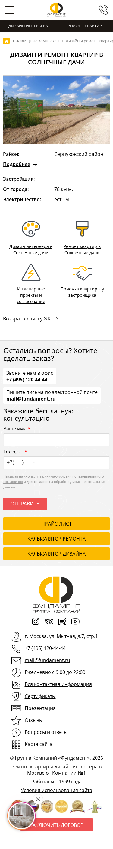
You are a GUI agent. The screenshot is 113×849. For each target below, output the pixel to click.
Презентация (40, 708)
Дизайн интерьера (28, 25)
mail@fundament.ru (31, 398)
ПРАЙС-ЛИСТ (56, 523)
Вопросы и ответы (46, 732)
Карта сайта (38, 744)
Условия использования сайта (56, 790)
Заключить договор (56, 825)
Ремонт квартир (84, 25)
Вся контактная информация (58, 684)
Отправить (25, 503)
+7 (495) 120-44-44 (26, 379)
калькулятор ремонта (56, 538)
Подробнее (16, 164)
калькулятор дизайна (56, 553)
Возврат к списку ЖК (27, 318)
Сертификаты (40, 696)
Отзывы (34, 720)
